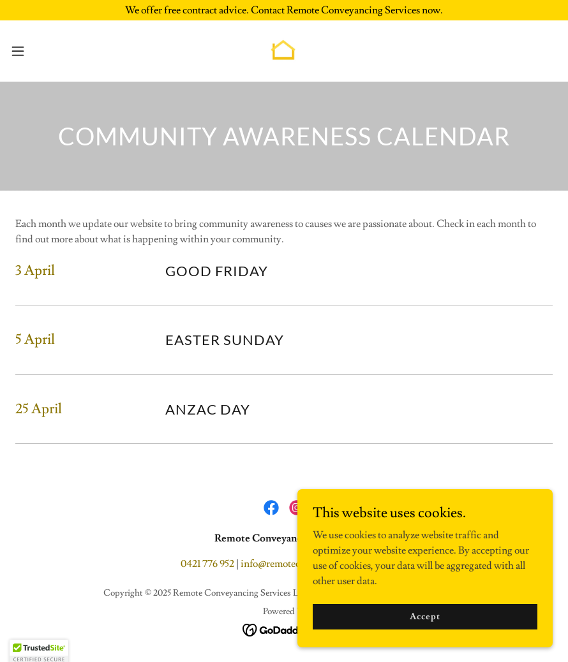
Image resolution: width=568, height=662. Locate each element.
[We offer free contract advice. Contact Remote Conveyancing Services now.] (284, 10)
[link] (284, 51)
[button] (47, 51)
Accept (425, 634)
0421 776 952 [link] (207, 563)
